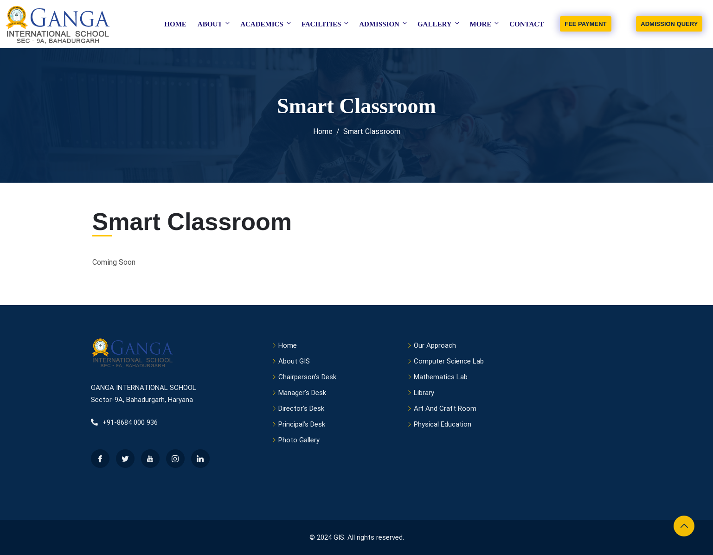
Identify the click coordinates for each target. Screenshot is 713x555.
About (214, 23)
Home (175, 24)
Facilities (326, 23)
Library (424, 393)
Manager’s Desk (302, 393)
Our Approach (435, 345)
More (485, 23)
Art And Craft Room (445, 408)
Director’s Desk (301, 408)
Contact (526, 24)
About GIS (294, 361)
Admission (383, 23)
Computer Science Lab (449, 361)
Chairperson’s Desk (307, 377)
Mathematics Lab (441, 377)
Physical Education (442, 424)
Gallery (439, 23)
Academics (266, 23)
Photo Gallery (299, 440)
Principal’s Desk (301, 424)
